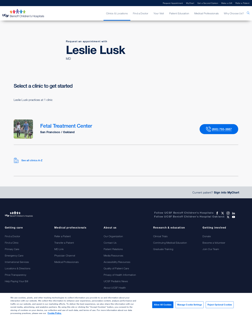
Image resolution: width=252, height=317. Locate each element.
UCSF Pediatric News (116, 281)
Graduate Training (163, 249)
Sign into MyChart (226, 192)
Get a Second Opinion (207, 3)
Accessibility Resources (117, 261)
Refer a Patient (242, 3)
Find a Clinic (12, 242)
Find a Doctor (140, 13)
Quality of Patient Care (116, 268)
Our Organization (113, 236)
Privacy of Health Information (120, 274)
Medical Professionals (206, 13)
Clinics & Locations (117, 13)
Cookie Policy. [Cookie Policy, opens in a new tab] (55, 313)
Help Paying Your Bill (16, 281)
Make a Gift (226, 3)
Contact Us (110, 242)
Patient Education (179, 13)
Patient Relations (113, 249)
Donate (207, 236)
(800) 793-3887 (222, 129)
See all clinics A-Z (28, 160)
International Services (17, 261)
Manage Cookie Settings (189, 304)
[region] (126, 305)
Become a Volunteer (214, 242)
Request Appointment (173, 3)
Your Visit (158, 13)
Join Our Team (211, 249)
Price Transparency (15, 274)
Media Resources (113, 255)
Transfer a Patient (64, 242)
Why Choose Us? (234, 13)
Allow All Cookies (162, 304)
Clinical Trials (160, 236)
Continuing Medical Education (170, 242)
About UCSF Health (115, 287)
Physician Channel (64, 255)
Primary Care (12, 249)
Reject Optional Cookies (219, 304)
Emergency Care (14, 255)
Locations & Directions (17, 268)
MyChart (190, 3)
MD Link (59, 249)
